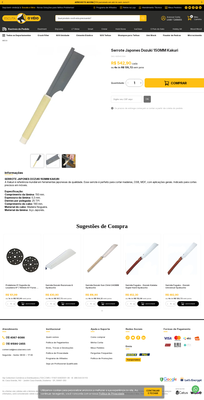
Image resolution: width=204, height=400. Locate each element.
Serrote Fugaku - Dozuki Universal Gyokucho (177, 286)
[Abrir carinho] (194, 18)
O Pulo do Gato (157, 29)
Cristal (104, 29)
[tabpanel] (52, 95)
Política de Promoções (101, 358)
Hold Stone (121, 29)
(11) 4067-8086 (15, 337)
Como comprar (98, 337)
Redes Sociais (134, 329)
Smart (90, 29)
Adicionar (28, 303)
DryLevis (59, 29)
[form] (10, 303)
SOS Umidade (62, 35)
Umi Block (151, 35)
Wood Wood (196, 29)
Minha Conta (97, 342)
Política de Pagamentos (57, 342)
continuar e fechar (153, 392)
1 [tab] (102, 310)
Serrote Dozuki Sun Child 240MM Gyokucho (102, 286)
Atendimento (10, 329)
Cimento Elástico (84, 35)
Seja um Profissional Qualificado (62, 363)
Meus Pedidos (97, 348)
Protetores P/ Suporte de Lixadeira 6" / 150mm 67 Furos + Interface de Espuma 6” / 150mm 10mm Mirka (22, 286)
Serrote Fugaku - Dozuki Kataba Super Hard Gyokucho (141, 286)
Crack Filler (43, 35)
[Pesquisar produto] (143, 18)
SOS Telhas (105, 35)
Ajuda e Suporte (100, 329)
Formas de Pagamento (177, 329)
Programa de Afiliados (57, 358)
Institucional (53, 329)
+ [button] (14, 304)
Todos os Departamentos (16, 35)
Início (4, 40)
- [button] (7, 304)
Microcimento (195, 35)
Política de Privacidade (57, 353)
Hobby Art (177, 29)
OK (147, 99)
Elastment (42, 29)
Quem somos (52, 337)
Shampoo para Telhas (128, 35)
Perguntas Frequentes (101, 353)
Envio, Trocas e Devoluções (59, 348)
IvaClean (138, 29)
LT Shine (75, 29)
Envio (129, 346)
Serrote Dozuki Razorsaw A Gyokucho (59, 286)
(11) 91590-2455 (15, 343)
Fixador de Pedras (172, 35)
